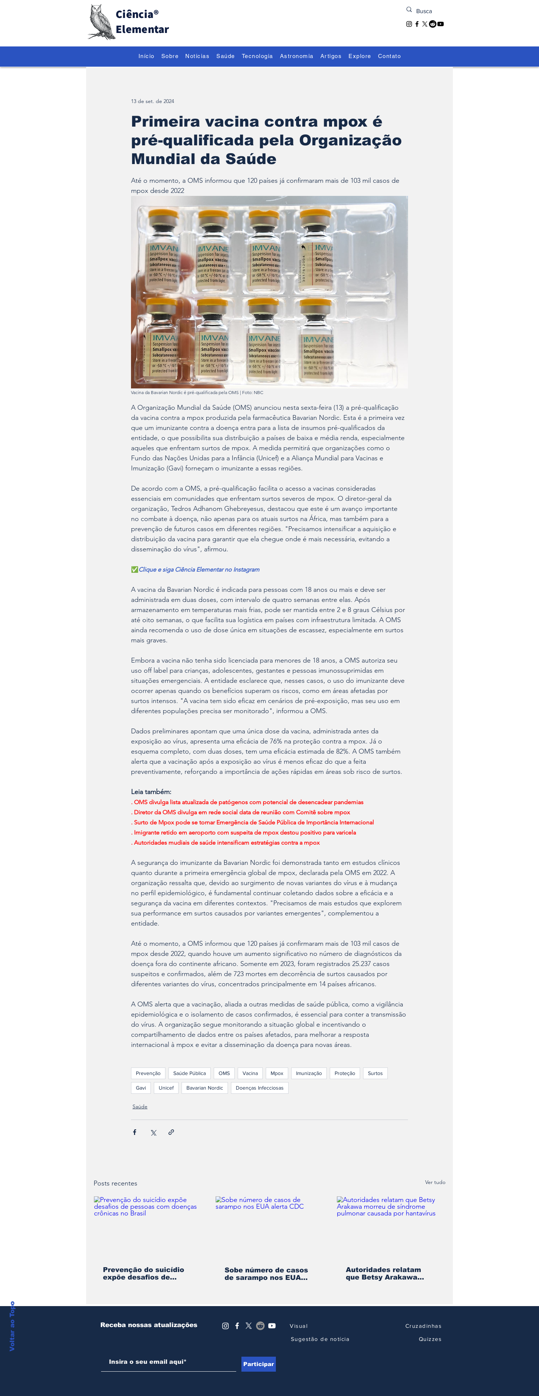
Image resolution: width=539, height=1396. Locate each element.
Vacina (250, 1073)
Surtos (375, 1073)
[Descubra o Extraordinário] (285, 38)
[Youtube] (440, 24)
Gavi (141, 1088)
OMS (224, 1073)
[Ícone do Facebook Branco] (237, 1325)
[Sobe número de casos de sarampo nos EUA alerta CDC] (270, 1226)
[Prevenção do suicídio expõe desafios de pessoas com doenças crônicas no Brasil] (148, 1226)
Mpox (277, 1073)
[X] (425, 24)
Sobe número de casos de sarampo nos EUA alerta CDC (266, 1273)
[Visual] (298, 1325)
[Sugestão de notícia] (320, 1338)
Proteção (345, 1073)
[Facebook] (417, 24)
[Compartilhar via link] (171, 1132)
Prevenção (148, 1073)
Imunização (309, 1073)
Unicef (166, 1088)
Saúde (140, 1106)
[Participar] (258, 1364)
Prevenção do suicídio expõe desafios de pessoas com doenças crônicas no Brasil (144, 1273)
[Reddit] (432, 24)
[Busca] (426, 11)
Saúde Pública (189, 1073)
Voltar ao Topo (12, 1345)
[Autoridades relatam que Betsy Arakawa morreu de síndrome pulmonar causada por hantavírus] (391, 1226)
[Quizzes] (421, 1338)
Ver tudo (435, 1182)
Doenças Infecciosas (260, 1088)
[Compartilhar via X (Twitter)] (152, 1132)
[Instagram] (409, 24)
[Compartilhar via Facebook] (134, 1132)
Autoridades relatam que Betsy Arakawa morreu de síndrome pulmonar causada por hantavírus (387, 1273)
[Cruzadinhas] (421, 1325)
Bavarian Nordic (204, 1088)
